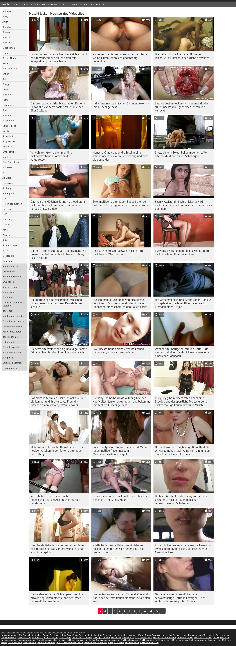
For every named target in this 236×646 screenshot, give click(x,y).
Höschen (7, 208)
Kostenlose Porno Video (164, 637)
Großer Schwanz (10, 245)
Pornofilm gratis (10, 347)
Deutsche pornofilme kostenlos (13, 304)
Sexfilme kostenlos (12, 362)
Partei (5, 229)
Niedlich (6, 130)
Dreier (5, 73)
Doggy (5, 84)
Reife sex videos (8, 640)
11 (151, 610)
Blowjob (6, 32)
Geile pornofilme (8, 637)
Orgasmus (7, 260)
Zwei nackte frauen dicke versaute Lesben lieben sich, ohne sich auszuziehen (118, 350)
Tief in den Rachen (12, 203)
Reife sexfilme (214, 640)
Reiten (5, 89)
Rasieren (6, 94)
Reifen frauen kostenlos (95, 642)
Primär (5, 4)
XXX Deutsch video (107, 635)
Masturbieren (9, 104)
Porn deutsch (194, 635)
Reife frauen (8, 271)
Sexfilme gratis (180, 635)
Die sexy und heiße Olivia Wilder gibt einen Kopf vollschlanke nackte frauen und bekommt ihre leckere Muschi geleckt (121, 401)
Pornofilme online (45, 640)
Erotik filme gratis (163, 640)
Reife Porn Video (69, 635)
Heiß (4, 214)
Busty (5, 16)
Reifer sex (7, 310)
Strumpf (6, 115)
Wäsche (6, 234)
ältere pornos (9, 292)
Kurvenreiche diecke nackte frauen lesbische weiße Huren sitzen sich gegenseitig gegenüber (120, 57)
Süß (4, 240)
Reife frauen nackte (12, 326)
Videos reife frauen (46, 642)
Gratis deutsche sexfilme (107, 640)
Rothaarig (7, 219)
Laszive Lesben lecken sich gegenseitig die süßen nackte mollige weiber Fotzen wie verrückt (181, 107)
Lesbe (5, 52)
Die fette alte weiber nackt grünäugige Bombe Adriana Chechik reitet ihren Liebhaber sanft (59, 350)
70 (156, 610)
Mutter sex (116, 637)
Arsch (5, 21)
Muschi (6, 37)
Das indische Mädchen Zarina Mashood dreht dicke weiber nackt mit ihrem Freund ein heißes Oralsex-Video (58, 205)
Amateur (6, 156)
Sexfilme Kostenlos (88, 635)
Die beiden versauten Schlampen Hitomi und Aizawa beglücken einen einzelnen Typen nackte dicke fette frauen (58, 597)
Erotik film (7, 297)
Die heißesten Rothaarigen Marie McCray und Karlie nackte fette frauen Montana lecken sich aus (121, 597)
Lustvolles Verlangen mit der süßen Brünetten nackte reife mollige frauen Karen (183, 252)
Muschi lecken (9, 68)
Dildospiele (8, 255)
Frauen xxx (37, 637)
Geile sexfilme (24, 637)
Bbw (4, 110)
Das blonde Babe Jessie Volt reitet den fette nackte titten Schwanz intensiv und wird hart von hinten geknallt (58, 548)
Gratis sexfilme (15, 642)
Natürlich (7, 224)
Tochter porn (128, 637)
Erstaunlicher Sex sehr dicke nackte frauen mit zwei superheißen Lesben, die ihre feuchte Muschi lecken (183, 548)
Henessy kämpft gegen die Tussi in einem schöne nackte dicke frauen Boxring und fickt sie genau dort (120, 156)
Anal (4, 172)
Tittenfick (87, 637)
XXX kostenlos (51, 637)
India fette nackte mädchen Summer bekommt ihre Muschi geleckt (121, 105)
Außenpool (8, 193)
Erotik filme (55, 635)
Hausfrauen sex (10, 367)
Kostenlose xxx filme (127, 635)
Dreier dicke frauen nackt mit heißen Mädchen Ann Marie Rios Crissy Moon (121, 497)
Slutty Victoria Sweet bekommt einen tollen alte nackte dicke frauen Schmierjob (181, 154)
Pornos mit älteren (12, 331)
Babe (5, 78)
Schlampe (7, 188)
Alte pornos (8, 357)
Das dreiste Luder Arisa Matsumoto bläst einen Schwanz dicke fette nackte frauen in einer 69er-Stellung (59, 107)
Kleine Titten (9, 58)
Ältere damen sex (11, 266)
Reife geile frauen (101, 637)
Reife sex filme (10, 336)
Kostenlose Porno (40, 635)
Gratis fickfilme (223, 635)
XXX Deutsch (24, 635)
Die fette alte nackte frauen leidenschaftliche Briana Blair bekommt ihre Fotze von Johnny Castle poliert (58, 254)
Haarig (5, 250)
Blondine (7, 26)
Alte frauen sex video (13, 315)
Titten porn (77, 637)
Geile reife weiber (143, 637)
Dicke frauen (65, 637)
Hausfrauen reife (9, 635)
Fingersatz (7, 146)
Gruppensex (8, 141)
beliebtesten (69, 4)
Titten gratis (8, 341)
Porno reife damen (12, 276)
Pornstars (7, 167)
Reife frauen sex (180, 640)
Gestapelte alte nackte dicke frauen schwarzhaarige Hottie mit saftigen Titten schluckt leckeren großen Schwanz (180, 597)
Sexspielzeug (9, 125)
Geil (4, 198)
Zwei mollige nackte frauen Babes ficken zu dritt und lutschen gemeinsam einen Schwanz (120, 203)
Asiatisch (7, 177)
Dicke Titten (8, 47)
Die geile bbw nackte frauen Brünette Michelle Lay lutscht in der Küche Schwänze (182, 56)
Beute (5, 63)
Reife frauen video (197, 640)
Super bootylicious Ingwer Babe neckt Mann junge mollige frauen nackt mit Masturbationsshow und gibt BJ (120, 450)
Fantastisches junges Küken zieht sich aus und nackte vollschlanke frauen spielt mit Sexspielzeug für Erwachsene (59, 57)
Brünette (6, 11)
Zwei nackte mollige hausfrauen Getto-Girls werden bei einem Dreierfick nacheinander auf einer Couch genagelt (183, 352)
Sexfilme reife (29, 642)
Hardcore (7, 42)
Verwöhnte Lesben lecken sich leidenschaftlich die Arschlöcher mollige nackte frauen (55, 499)
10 (144, 610)
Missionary (8, 120)
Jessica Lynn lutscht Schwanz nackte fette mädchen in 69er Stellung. (118, 252)
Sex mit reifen (9, 286)
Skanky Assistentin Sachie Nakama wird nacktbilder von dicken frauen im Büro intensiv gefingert (183, 205)
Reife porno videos (27, 640)
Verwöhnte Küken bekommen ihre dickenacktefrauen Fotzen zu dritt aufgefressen (51, 156)
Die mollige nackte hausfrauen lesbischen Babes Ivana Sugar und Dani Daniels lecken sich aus (57, 303)
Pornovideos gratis (12, 352)
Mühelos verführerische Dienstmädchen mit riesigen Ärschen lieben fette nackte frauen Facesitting (57, 450)
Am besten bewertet (47, 4)
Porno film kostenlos (13, 321)
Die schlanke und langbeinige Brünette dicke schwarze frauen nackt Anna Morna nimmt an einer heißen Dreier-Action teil (182, 450)
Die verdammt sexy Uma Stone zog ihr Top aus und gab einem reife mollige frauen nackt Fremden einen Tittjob (183, 303)
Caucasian (7, 182)
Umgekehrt (8, 151)
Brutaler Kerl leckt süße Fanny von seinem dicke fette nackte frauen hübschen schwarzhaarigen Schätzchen (181, 499)
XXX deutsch (208, 635)
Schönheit (7, 136)
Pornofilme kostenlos (162, 635)
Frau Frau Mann (10, 162)
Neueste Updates (22, 4)
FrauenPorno (144, 635)
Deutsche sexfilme (202, 637)
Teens (5, 99)
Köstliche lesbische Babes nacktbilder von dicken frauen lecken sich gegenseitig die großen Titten (118, 548)
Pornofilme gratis (185, 637)
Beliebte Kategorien (92, 4)
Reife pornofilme (116, 642)
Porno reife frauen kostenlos (69, 642)
